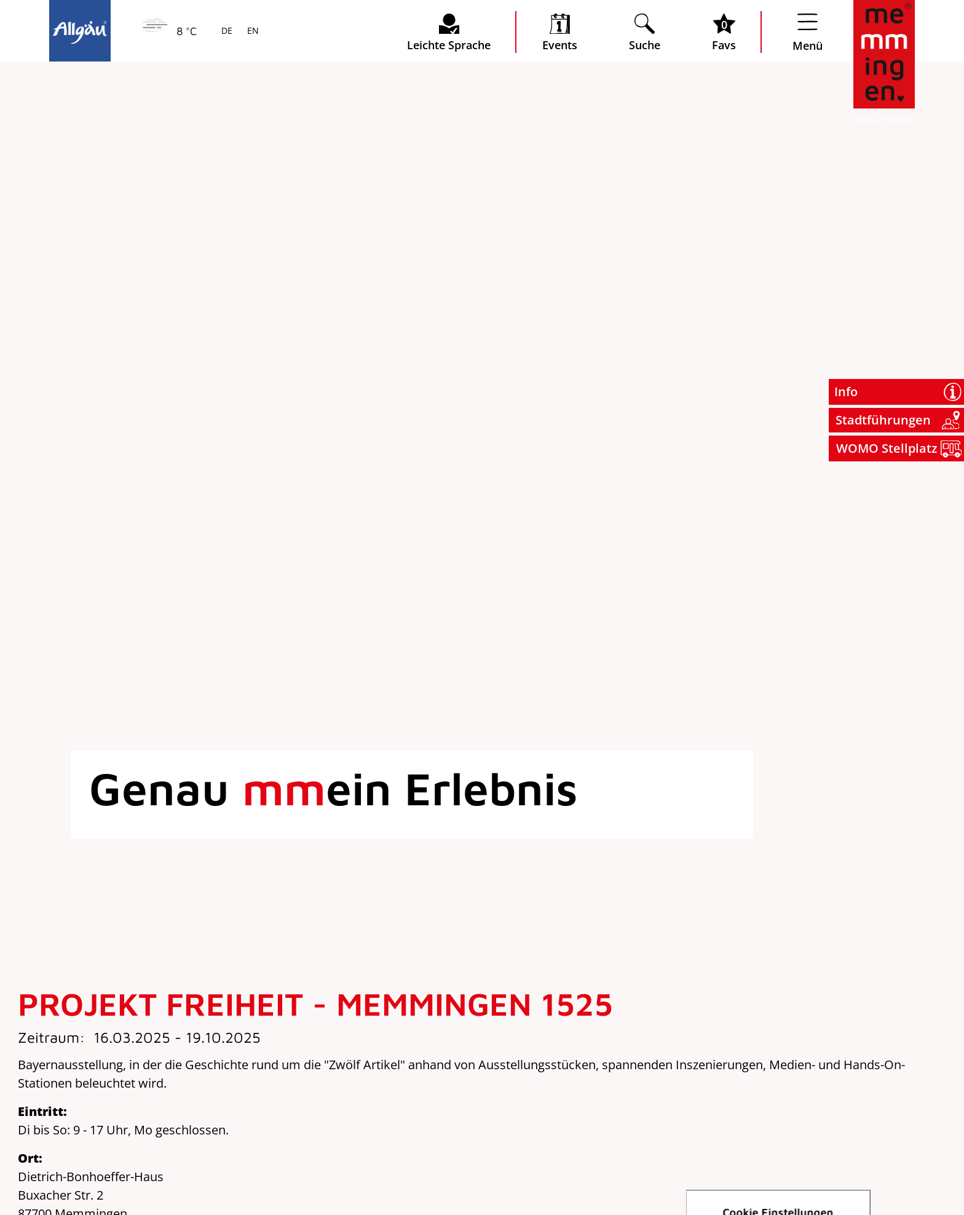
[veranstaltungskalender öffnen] (560, 32)
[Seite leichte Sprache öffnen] (448, 32)
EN (252, 31)
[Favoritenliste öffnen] (723, 32)
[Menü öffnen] (807, 32)
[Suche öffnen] (644, 32)
